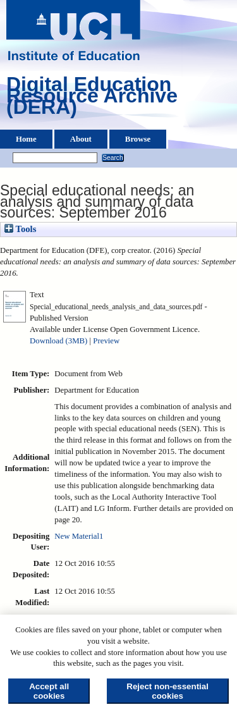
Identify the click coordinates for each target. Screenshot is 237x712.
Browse (137, 139)
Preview (106, 340)
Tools (20, 229)
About (81, 139)
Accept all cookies (49, 691)
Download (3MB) (58, 340)
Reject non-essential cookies (167, 691)
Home (26, 139)
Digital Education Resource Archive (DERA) (92, 98)
